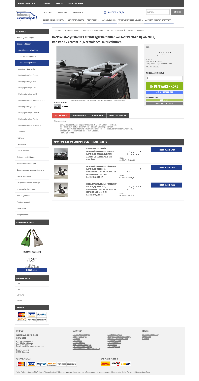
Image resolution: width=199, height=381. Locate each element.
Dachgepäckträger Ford (27, 88)
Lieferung (20, 295)
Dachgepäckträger (72, 30)
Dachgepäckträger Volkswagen (30, 125)
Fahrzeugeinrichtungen (25, 38)
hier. (131, 372)
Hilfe (18, 284)
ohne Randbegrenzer (28, 56)
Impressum (146, 337)
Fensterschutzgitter (24, 176)
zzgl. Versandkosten (164, 63)
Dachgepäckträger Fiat (27, 82)
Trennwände (21, 144)
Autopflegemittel (23, 215)
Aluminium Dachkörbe (26, 69)
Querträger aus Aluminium (93, 30)
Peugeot (140, 30)
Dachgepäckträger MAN (27, 94)
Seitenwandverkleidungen (26, 164)
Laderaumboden (23, 151)
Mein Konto (78, 12)
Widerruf (145, 339)
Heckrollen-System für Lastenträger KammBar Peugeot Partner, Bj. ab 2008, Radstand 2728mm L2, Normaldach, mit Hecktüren (100, 154)
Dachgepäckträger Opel (27, 107)
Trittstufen (20, 138)
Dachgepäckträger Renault (28, 113)
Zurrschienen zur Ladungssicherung (30, 170)
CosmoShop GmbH (143, 372)
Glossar (20, 300)
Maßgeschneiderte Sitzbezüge (28, 183)
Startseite (48, 12)
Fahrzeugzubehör (23, 196)
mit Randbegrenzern (115, 30)
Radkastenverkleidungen (26, 157)
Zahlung (20, 289)
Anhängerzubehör (23, 202)
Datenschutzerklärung (150, 335)
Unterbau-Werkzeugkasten (27, 189)
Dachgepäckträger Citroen (28, 75)
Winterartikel (21, 208)
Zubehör (130, 30)
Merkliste (62, 12)
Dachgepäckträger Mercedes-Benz (31, 100)
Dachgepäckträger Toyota (28, 119)
